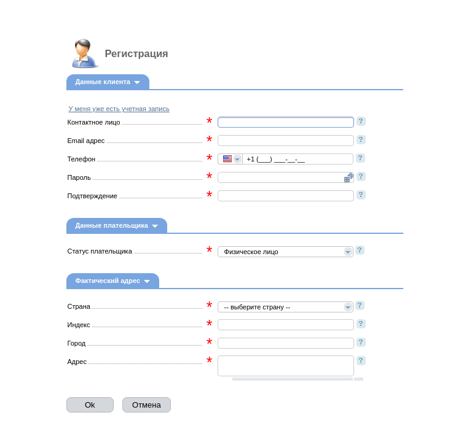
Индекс (79, 324)
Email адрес (86, 140)
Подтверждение (92, 196)
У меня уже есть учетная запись (119, 108)
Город (77, 343)
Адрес (77, 361)
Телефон (82, 159)
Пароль (79, 177)
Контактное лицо (94, 122)
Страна (79, 306)
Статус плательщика (100, 251)
